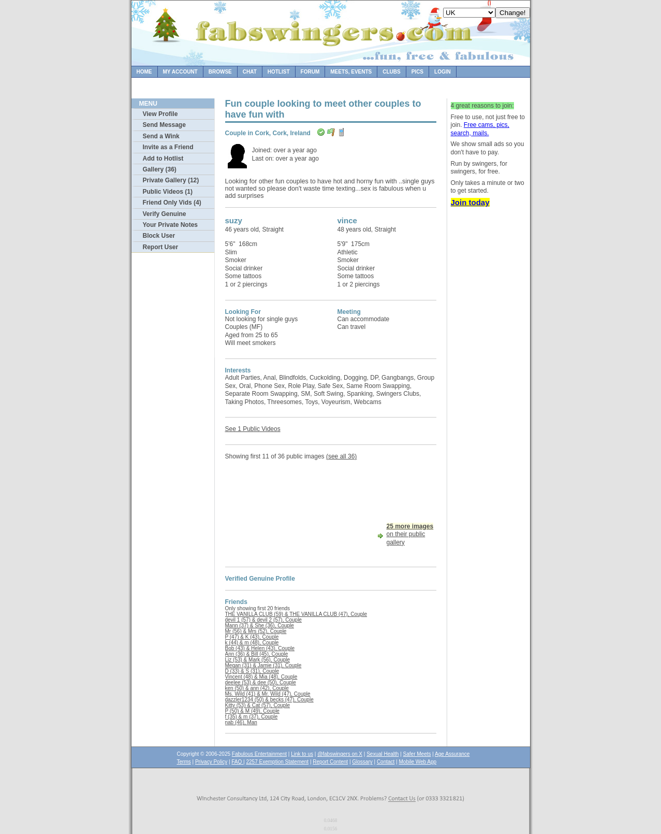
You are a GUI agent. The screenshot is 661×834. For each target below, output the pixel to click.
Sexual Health (382, 754)
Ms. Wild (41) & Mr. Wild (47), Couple (268, 694)
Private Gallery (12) (171, 180)
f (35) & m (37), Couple (251, 717)
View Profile (160, 114)
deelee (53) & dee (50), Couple (260, 682)
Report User (161, 247)
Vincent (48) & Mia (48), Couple (261, 677)
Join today (470, 202)
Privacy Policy (211, 762)
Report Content (330, 762)
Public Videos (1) (168, 191)
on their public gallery (410, 534)
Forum (310, 72)
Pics (417, 72)
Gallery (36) (160, 169)
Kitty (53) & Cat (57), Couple (257, 705)
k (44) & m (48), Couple (252, 642)
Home (144, 72)
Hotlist (279, 72)
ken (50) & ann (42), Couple (257, 688)
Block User (159, 235)
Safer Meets (417, 754)
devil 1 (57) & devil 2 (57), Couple (263, 620)
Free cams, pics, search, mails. (480, 129)
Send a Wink (161, 136)
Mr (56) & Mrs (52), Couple (256, 631)
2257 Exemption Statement (277, 762)
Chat (250, 72)
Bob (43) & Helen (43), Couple (260, 648)
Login (442, 72)
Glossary (362, 762)
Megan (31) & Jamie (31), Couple (263, 665)
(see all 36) (341, 456)
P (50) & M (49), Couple (252, 711)
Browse (220, 72)
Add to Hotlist (163, 158)
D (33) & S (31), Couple (252, 671)
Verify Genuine (164, 214)
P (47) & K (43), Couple (252, 637)
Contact (385, 762)
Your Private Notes (170, 224)
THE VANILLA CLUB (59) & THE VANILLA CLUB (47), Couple (296, 614)
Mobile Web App (418, 762)
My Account (180, 72)
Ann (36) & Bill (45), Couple (256, 654)
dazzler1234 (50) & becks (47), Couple (269, 699)
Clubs (391, 72)
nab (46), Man (241, 722)
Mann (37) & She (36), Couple (259, 625)
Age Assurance (452, 754)
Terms (184, 762)
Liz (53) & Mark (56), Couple (257, 660)
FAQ (237, 762)
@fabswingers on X (339, 754)
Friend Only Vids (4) (172, 202)
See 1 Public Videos (253, 429)
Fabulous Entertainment (259, 754)
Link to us (302, 754)
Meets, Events (351, 72)
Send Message (164, 124)
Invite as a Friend (168, 147)
